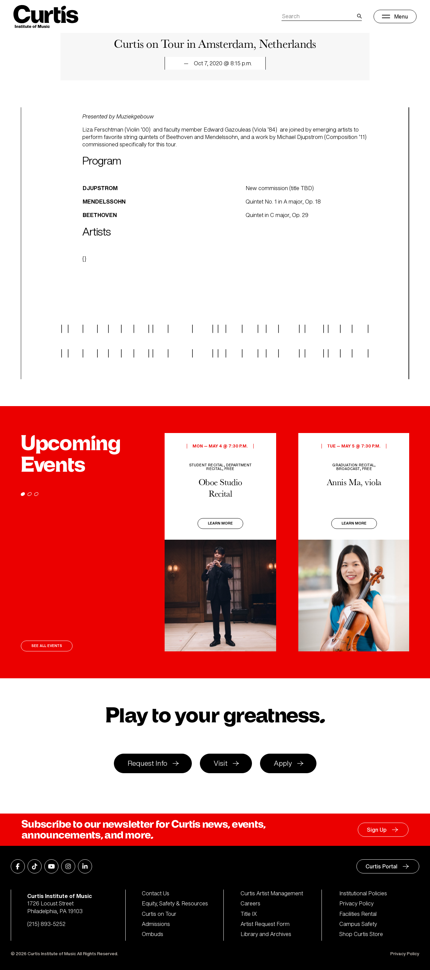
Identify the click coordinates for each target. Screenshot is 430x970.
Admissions (156, 924)
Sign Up (377, 830)
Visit (220, 763)
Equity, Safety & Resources (175, 903)
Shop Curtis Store (361, 934)
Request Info (147, 763)
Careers (250, 903)
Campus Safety (358, 924)
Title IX (249, 914)
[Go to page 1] (23, 494)
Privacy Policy (356, 903)
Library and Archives (266, 934)
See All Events (46, 645)
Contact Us (155, 893)
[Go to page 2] (30, 494)
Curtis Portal (381, 866)
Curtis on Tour (159, 914)
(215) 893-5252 (46, 924)
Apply (283, 763)
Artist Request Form (265, 924)
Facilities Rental (358, 914)
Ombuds (152, 934)
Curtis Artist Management (272, 893)
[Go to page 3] (36, 494)
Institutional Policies (363, 893)
